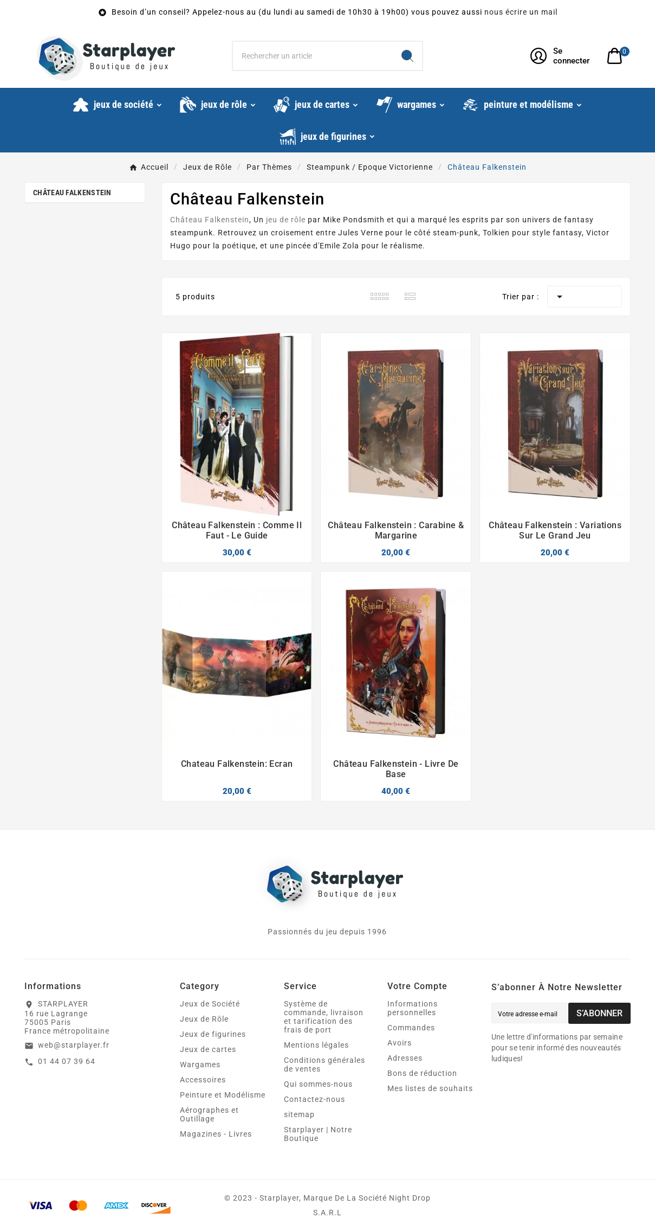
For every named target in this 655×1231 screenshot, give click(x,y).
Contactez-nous (314, 1099)
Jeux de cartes (208, 1049)
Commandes (411, 1027)
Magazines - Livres (216, 1134)
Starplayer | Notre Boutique (318, 1134)
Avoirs (399, 1042)
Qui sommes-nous (318, 1084)
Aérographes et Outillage (209, 1114)
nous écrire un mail (520, 12)
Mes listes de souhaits (430, 1088)
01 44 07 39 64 (66, 1061)
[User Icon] (562, 56)
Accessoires (203, 1079)
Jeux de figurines (213, 1034)
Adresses (405, 1058)
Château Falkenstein (72, 192)
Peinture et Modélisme (222, 1095)
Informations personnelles (412, 1008)
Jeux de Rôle (204, 1019)
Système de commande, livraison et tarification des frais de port (324, 1016)
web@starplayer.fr (73, 1045)
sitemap (299, 1114)
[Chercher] (313, 56)
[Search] (407, 56)
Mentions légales (316, 1045)
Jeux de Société (210, 1003)
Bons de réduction (422, 1073)
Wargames (200, 1064)
